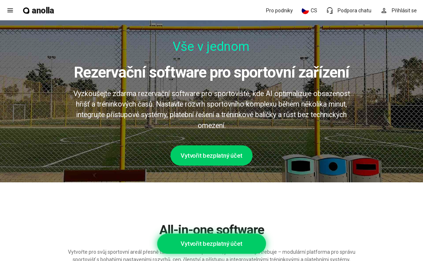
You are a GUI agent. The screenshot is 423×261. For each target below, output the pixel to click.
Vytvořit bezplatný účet (211, 155)
